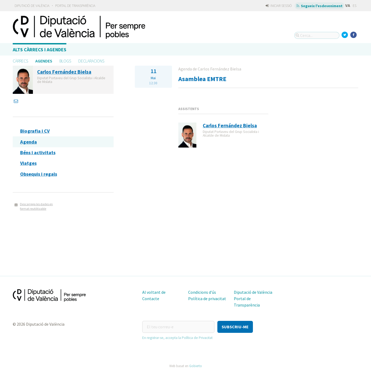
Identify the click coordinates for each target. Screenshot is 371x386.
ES (354, 5)
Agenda (28, 142)
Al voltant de (154, 292)
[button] (235, 327)
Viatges (28, 163)
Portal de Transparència (75, 5)
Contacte (150, 298)
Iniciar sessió (279, 5)
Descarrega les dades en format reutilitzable (36, 206)
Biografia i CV (35, 131)
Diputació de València (32, 5)
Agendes (43, 61)
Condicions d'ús (202, 292)
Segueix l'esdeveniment (319, 5)
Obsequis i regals (38, 174)
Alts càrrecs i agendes (39, 50)
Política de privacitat (207, 298)
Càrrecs (20, 61)
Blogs (65, 61)
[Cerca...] (316, 35)
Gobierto (195, 366)
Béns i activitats (37, 152)
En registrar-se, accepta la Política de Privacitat (177, 337)
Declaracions (91, 61)
